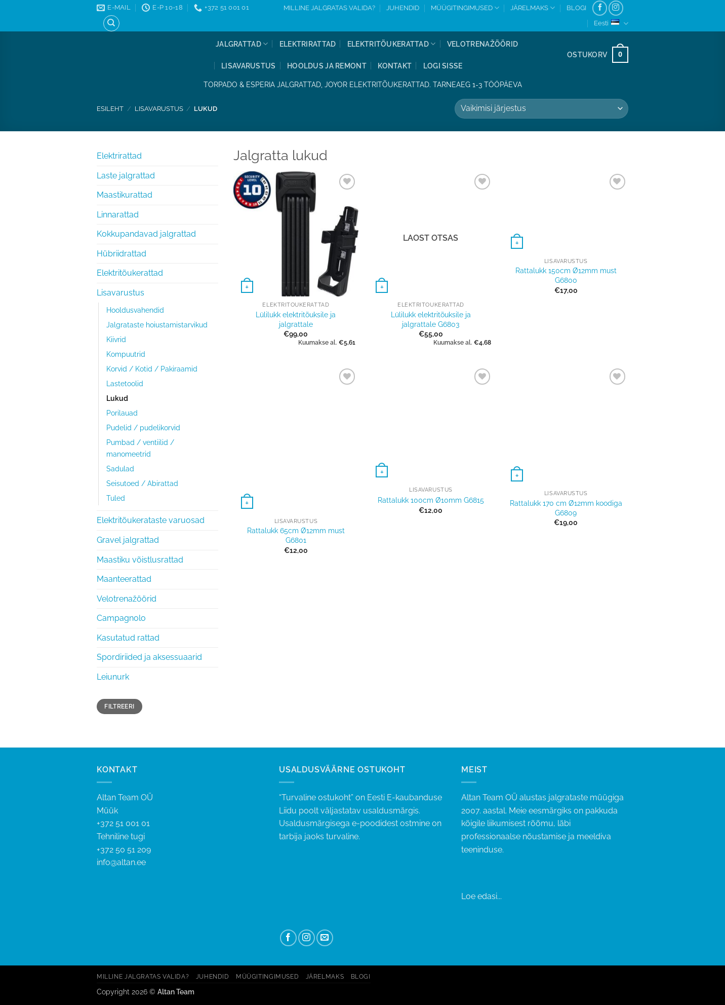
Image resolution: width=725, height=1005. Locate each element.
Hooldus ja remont (327, 65)
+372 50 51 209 (124, 849)
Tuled (115, 498)
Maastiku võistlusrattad (140, 560)
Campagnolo (121, 618)
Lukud (117, 398)
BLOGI (576, 8)
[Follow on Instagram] (616, 8)
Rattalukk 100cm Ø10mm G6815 (431, 500)
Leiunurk (113, 677)
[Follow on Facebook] (599, 8)
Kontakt (395, 65)
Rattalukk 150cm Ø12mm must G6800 (566, 275)
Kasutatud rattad (128, 638)
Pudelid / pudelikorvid (143, 427)
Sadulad (120, 468)
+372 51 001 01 (180, 830)
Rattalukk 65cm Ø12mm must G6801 (296, 535)
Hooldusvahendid (135, 310)
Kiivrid (116, 339)
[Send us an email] (324, 937)
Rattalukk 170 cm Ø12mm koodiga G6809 (566, 508)
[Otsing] (111, 23)
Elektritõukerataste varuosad (151, 520)
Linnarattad (118, 214)
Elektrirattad (307, 44)
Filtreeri (119, 706)
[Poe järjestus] (541, 109)
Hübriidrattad (121, 253)
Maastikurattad (124, 195)
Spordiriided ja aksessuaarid (149, 657)
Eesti (611, 23)
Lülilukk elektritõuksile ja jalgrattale (296, 319)
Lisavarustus (248, 65)
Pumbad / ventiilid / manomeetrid (140, 448)
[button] (443, 66)
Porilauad (122, 412)
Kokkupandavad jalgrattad (146, 234)
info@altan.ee (121, 862)
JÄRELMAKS (532, 8)
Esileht (110, 109)
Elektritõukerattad (391, 44)
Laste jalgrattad (126, 175)
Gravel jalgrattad (128, 540)
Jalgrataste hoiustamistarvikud (157, 324)
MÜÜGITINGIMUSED (465, 8)
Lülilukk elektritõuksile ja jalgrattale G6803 (431, 319)
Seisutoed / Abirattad (142, 483)
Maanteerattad (124, 579)
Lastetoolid (124, 383)
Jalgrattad (242, 44)
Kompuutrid (125, 354)
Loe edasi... (481, 896)
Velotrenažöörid (482, 44)
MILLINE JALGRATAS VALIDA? (329, 8)
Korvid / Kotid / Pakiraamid (151, 368)
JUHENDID (402, 8)
